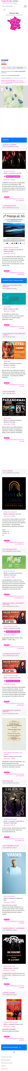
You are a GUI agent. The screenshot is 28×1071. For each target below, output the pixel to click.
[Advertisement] (14, 45)
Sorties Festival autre (9, 571)
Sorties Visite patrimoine (10, 512)
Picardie (9, 67)
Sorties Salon (7, 307)
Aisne (14, 67)
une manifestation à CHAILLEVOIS (13, 78)
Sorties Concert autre (9, 896)
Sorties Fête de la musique (11, 626)
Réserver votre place (13, 176)
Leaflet (26, 107)
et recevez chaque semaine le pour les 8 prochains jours (13, 82)
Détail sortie (6, 197)
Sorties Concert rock (9, 171)
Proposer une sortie (6, 1057)
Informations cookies (6, 1063)
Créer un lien (4, 1069)
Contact (3, 1066)
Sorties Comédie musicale (11, 1022)
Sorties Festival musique (10, 819)
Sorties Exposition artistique (11, 247)
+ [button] (2, 87)
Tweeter (3, 62)
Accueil (4, 67)
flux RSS (4, 64)
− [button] (2, 90)
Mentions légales (5, 1060)
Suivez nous (5, 60)
